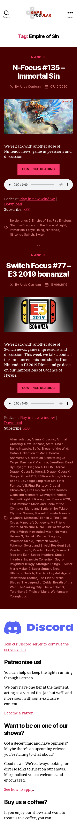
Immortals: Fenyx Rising (27, 230)
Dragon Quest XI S (23, 476)
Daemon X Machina (34, 462)
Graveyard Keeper (53, 495)
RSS (26, 209)
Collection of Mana (33, 453)
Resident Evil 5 (20, 550)
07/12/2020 (58, 86)
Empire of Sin (41, 220)
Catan (14, 453)
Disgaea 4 (35, 467)
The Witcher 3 (53, 587)
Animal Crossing (43, 439)
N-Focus (38, 57)
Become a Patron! (19, 713)
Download (13, 204)
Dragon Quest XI (58, 471)
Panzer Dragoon (48, 536)
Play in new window (37, 199)
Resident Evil (60, 545)
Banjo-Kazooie (20, 448)
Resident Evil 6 (43, 550)
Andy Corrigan (30, 86)
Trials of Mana (39, 592)
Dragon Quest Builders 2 (27, 471)
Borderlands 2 (20, 220)
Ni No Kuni (27, 527)
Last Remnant (20, 504)
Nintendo (52, 230)
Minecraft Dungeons (34, 522)
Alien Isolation (20, 439)
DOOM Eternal (54, 467)
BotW (36, 448)
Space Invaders (42, 555)
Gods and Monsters (24, 495)
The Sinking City (30, 587)
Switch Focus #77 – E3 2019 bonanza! (38, 270)
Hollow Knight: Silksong (27, 499)
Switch (40, 234)
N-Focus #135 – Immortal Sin (38, 71)
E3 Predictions (48, 476)
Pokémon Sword (46, 541)
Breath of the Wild (55, 448)
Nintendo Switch (22, 234)
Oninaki (29, 536)
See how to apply (18, 789)
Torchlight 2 (18, 592)
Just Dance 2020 (57, 499)
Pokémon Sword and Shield (30, 545)
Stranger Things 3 (49, 564)
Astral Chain (54, 444)
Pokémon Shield (21, 541)
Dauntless (56, 462)
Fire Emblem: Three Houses (47, 490)
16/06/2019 (59, 285)
